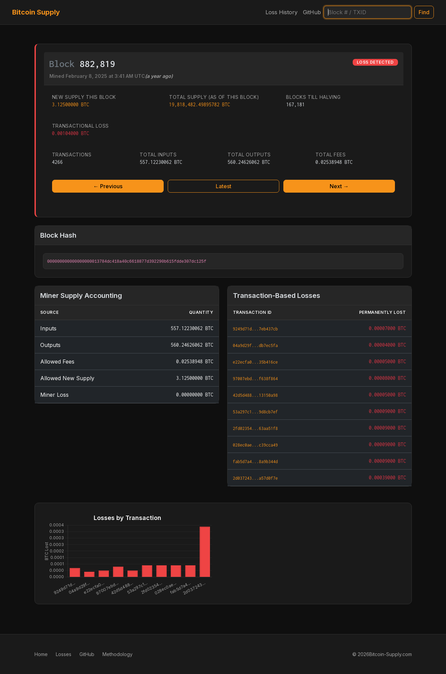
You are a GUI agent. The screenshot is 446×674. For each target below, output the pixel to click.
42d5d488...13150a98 (255, 395)
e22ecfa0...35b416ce (255, 362)
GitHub (312, 12)
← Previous (107, 186)
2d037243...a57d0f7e (255, 478)
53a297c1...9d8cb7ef (255, 411)
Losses (63, 654)
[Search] (368, 12)
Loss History (281, 12)
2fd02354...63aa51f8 (255, 428)
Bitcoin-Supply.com (390, 654)
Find (424, 12)
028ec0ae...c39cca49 (255, 445)
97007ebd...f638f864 (255, 378)
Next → (339, 186)
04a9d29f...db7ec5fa (255, 345)
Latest (223, 186)
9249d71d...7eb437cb (255, 328)
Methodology (117, 654)
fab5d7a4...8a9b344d (255, 461)
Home (41, 654)
